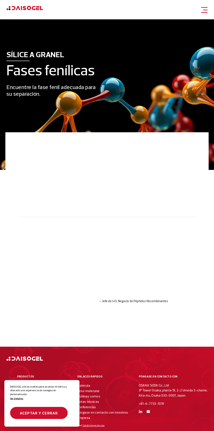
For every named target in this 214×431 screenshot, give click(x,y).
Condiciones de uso (94, 425)
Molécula (83, 385)
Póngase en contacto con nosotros (102, 412)
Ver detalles (16, 398)
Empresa (83, 418)
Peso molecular (88, 391)
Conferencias (86, 407)
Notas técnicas (88, 402)
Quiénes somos (88, 396)
